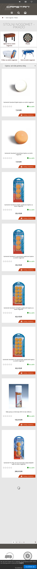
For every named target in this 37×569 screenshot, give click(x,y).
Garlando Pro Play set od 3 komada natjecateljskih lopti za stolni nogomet (19, 463)
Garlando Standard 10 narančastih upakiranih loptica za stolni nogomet (18, 360)
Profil (25, 1)
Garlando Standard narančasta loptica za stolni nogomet (19, 153)
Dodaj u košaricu (28, 115)
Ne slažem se (18, 568)
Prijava (19, 1)
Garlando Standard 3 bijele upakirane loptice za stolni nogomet (18, 205)
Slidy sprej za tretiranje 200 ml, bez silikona (18, 412)
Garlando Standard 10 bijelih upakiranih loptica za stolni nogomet (19, 308)
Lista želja (31, 1)
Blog (13, 1)
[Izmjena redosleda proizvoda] (19, 66)
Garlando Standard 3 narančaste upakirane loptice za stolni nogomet (19, 257)
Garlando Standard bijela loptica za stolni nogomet (19, 102)
